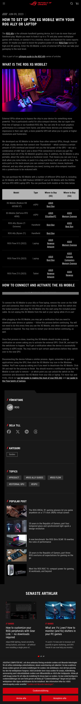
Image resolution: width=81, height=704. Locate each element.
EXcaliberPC (50, 216)
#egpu (34, 484)
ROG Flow (63, 42)
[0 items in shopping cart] (77, 3)
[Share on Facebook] (9, 431)
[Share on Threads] (35, 431)
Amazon (50, 246)
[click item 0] (38, 656)
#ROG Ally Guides (34, 477)
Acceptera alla (59, 698)
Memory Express (69, 216)
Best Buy (51, 206)
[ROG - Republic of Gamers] (40, 3)
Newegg (50, 243)
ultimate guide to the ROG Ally (32, 56)
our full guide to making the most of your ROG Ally (39, 378)
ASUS (50, 203)
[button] (4, 3)
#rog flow (55, 477)
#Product (14, 477)
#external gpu (16, 484)
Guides (12, 454)
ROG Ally (10, 33)
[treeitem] (21, 625)
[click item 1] (41, 656)
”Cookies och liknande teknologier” (40, 684)
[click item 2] (43, 656)
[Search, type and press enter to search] (71, 3)
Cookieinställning (40, 690)
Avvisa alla (21, 698)
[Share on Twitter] (18, 431)
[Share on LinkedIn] (26, 431)
